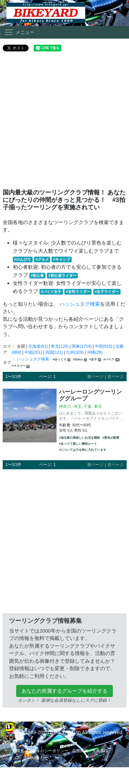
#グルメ (42, 259)
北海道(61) (37, 346)
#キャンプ (61, 259)
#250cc (80, 359)
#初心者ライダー (62, 275)
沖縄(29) (94, 352)
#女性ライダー (78, 292)
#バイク (111, 359)
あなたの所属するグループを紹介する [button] (64, 691)
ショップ (12, 757)
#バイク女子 (51, 292)
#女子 (95, 359)
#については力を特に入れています (82, 449)
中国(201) (33, 352)
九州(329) (75, 352)
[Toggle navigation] (19, 32)
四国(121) (54, 352)
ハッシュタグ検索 (80, 304)
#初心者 (37, 275)
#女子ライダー (107, 292)
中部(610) (103, 346)
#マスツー (21, 366)
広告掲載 (80, 750)
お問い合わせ (36, 757)
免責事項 (100, 750)
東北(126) (59, 346)
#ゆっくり (61, 359)
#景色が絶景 (110, 437)
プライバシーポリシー (48, 750)
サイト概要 (14, 750)
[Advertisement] (63, 123)
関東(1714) (82, 346)
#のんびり (22, 259)
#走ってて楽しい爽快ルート (78, 443)
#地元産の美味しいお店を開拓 (79, 437)
